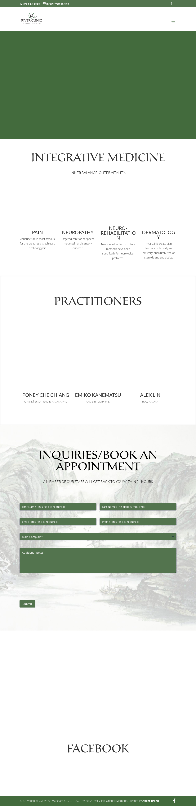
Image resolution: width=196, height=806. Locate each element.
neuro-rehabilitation (118, 232)
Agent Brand (150, 801)
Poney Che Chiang (45, 395)
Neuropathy (78, 232)
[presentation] (49, 588)
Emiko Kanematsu (98, 395)
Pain (37, 232)
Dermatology (158, 234)
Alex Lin (150, 395)
